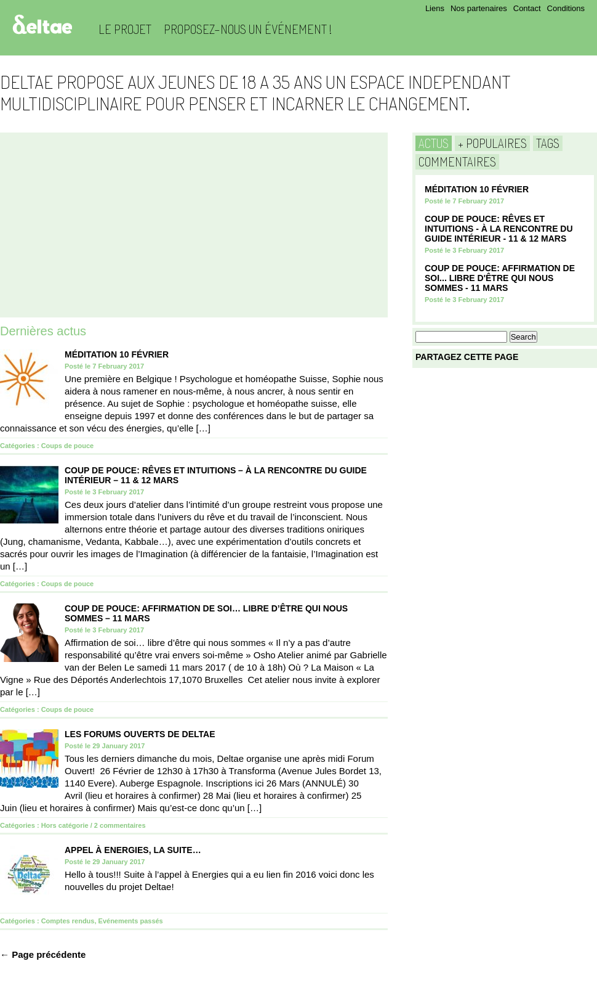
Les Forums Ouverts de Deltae (140, 734)
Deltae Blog (42, 24)
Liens (434, 8)
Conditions (566, 8)
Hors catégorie (65, 825)
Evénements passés (130, 921)
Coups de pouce (67, 445)
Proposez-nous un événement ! (248, 29)
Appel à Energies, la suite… (133, 850)
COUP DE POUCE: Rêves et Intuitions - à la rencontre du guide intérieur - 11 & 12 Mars (499, 228)
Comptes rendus (68, 921)
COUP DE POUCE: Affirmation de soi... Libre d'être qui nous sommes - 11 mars (500, 278)
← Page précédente (43, 954)
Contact (527, 8)
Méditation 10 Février (117, 354)
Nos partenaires (479, 8)
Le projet (124, 29)
